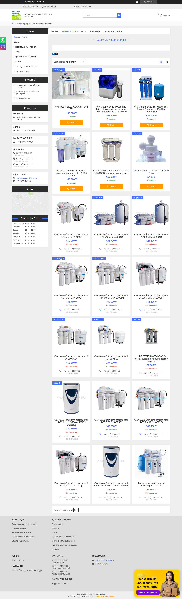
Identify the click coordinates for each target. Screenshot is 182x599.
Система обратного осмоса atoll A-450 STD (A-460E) (71, 235)
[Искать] (119, 15)
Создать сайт (30, 2)
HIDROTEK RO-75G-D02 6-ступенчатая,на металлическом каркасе (151, 359)
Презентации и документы (25, 47)
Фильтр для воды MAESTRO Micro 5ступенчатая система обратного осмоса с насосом (111, 109)
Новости (55, 528)
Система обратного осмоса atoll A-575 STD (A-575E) (111, 421)
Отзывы (17, 62)
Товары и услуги (23, 23)
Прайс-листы (58, 524)
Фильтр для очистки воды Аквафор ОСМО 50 (151, 484)
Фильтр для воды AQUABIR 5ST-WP (71, 108)
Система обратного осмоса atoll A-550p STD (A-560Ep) (151, 296)
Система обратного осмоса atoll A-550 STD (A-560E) (71, 296)
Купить (73, 122)
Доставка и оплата (112, 31)
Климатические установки (23, 537)
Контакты (95, 31)
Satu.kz (102, 594)
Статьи (17, 42)
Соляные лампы (19, 528)
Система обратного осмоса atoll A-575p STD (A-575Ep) (71, 484)
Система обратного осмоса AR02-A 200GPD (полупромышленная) (111, 172)
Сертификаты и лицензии (25, 57)
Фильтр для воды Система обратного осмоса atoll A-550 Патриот (71, 173)
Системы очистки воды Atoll (24, 524)
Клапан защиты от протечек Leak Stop (151, 172)
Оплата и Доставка (20, 541)
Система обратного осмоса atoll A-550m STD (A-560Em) (111, 296)
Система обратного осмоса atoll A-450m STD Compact (111, 235)
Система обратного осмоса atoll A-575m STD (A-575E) (151, 421)
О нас (84, 31)
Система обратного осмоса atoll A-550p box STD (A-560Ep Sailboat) (71, 422)
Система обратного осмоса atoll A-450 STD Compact (151, 235)
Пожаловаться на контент (104, 596)
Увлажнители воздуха (21, 532)
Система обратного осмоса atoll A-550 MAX (71, 357)
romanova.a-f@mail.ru (27, 178)
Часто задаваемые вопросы (26, 66)
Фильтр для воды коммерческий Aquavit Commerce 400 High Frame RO (151, 109)
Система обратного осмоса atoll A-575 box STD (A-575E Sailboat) (111, 484)
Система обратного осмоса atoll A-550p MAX (111, 357)
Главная (54, 31)
